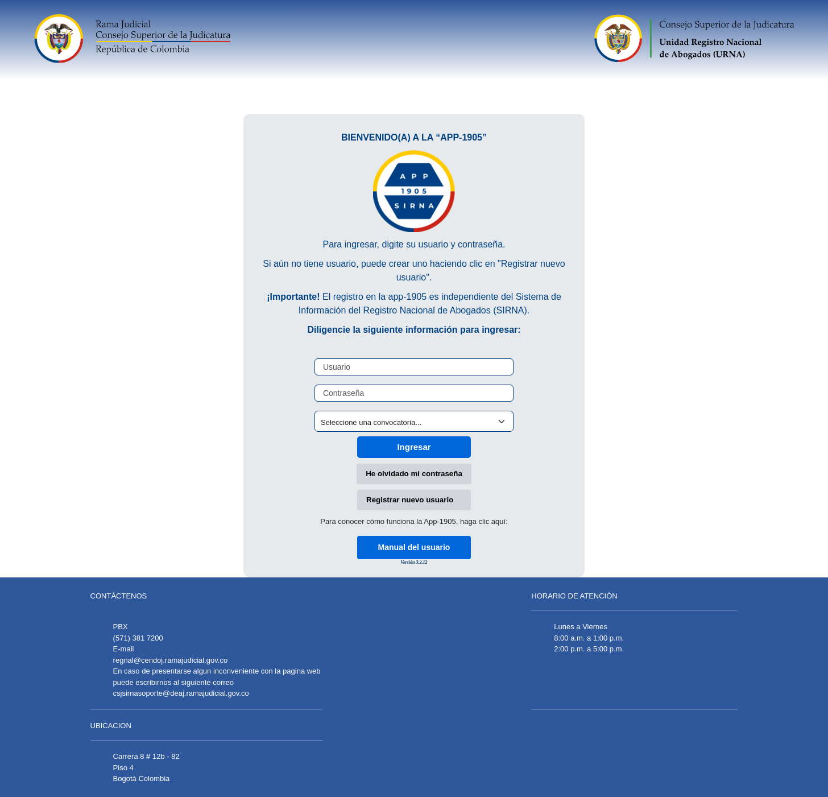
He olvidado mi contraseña (414, 473)
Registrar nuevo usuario (409, 499)
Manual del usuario (414, 547)
